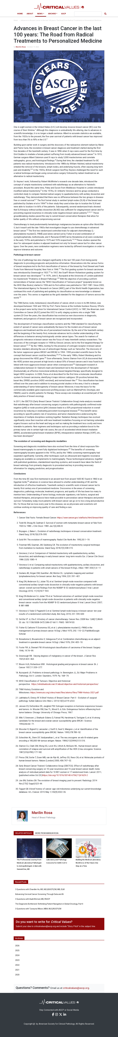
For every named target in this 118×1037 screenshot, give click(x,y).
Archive (52, 13)
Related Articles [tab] (23, 833)
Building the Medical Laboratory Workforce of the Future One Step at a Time (88, 863)
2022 (17, 965)
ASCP (63, 13)
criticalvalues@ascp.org (45, 926)
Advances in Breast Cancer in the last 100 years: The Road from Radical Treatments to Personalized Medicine (61, 20)
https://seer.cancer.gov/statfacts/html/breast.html (80, 517)
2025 (17, 950)
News (40, 13)
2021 (17, 970)
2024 (17, 955)
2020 (17, 975)
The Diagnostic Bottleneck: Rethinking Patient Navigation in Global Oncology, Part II (49, 904)
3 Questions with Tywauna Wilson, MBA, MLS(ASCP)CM (38, 909)
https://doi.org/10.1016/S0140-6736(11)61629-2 (65, 775)
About (30, 13)
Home (20, 13)
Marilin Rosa (21, 47)
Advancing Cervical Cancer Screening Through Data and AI (39, 894)
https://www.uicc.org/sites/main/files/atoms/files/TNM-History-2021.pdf (64, 692)
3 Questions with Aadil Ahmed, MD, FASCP (32, 899)
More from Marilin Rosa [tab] (46, 833)
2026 (17, 946)
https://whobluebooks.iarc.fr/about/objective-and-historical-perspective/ (65, 684)
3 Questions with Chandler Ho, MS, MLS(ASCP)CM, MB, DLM (40, 889)
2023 (17, 960)
